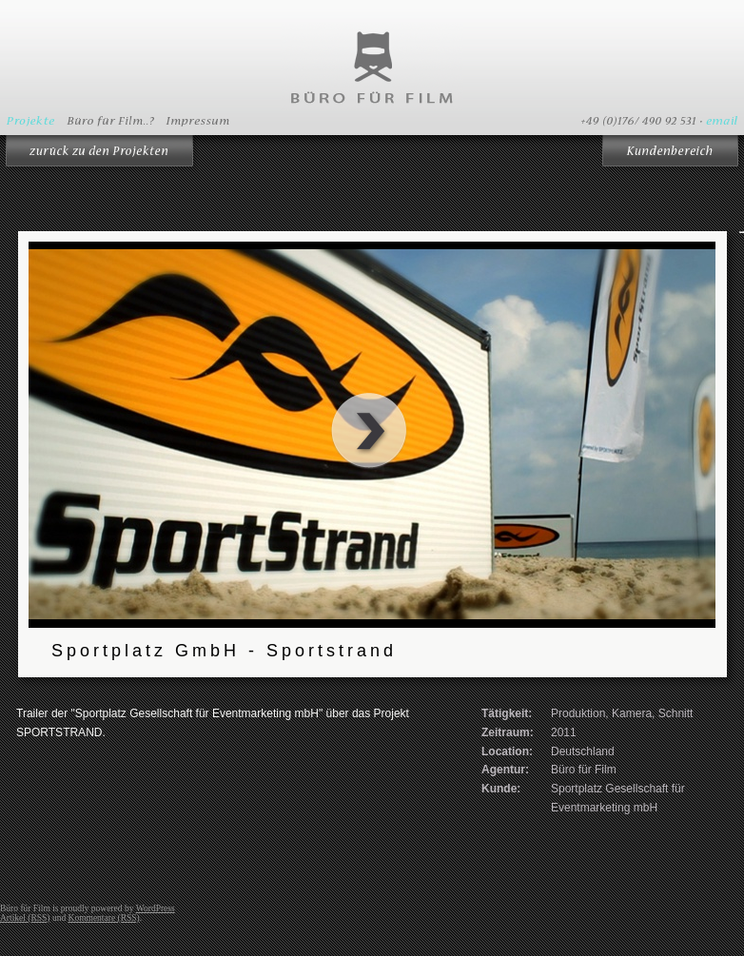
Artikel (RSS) (25, 918)
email (721, 121)
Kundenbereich (670, 154)
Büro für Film (372, 66)
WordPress (155, 908)
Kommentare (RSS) (104, 918)
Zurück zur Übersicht (101, 154)
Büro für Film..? (112, 121)
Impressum (200, 121)
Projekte (31, 121)
